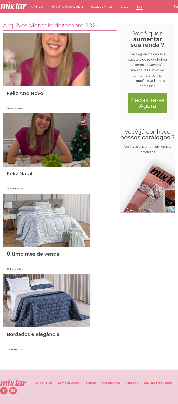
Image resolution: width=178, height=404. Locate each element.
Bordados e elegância (33, 334)
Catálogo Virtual (101, 6)
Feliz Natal (19, 173)
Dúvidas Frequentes (158, 383)
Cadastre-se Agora (148, 103)
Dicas (124, 6)
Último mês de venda (33, 254)
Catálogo (131, 383)
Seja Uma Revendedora (67, 6)
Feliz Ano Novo (25, 93)
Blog (139, 6)
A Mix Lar (37, 6)
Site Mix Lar (44, 383)
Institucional (111, 383)
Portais (91, 383)
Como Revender (69, 383)
